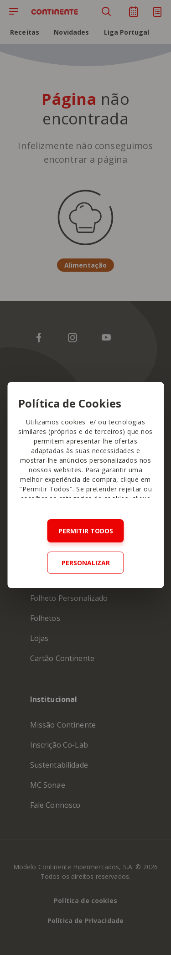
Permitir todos (85, 531)
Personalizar (86, 562)
